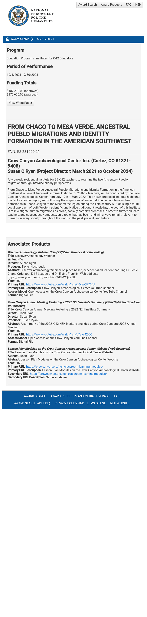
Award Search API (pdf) (32, 403)
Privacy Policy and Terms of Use (80, 403)
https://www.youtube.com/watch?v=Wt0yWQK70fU (60, 284)
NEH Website (119, 403)
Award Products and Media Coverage (80, 396)
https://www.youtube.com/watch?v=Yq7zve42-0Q (59, 334)
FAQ (128, 4)
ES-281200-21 (44, 39)
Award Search (87, 4)
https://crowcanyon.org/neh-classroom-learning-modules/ (64, 366)
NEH (138, 4)
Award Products (111, 4)
